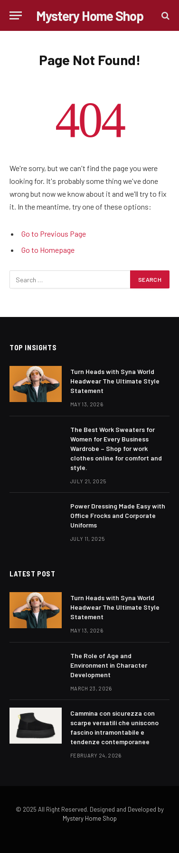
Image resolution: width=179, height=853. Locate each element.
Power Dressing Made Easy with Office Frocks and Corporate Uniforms (117, 515)
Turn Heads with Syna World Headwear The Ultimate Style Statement (115, 380)
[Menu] (15, 15)
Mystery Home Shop (90, 818)
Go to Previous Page (53, 233)
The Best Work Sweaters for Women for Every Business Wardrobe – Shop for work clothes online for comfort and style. (116, 448)
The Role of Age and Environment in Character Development (108, 665)
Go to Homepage (48, 249)
